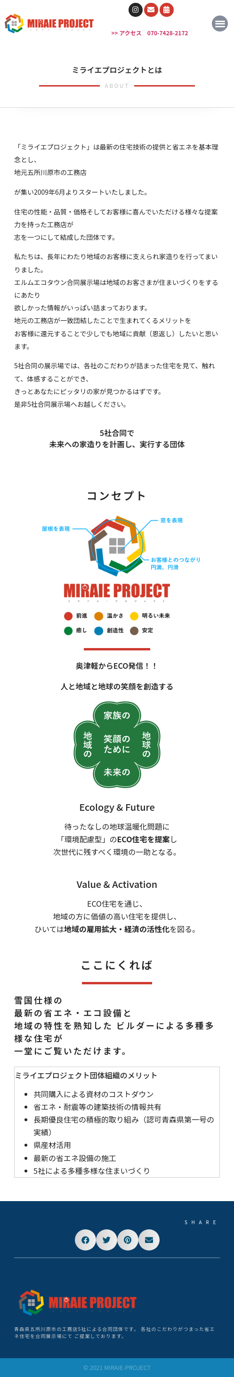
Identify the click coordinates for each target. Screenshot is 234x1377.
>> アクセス (127, 33)
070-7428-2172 (167, 33)
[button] (220, 24)
